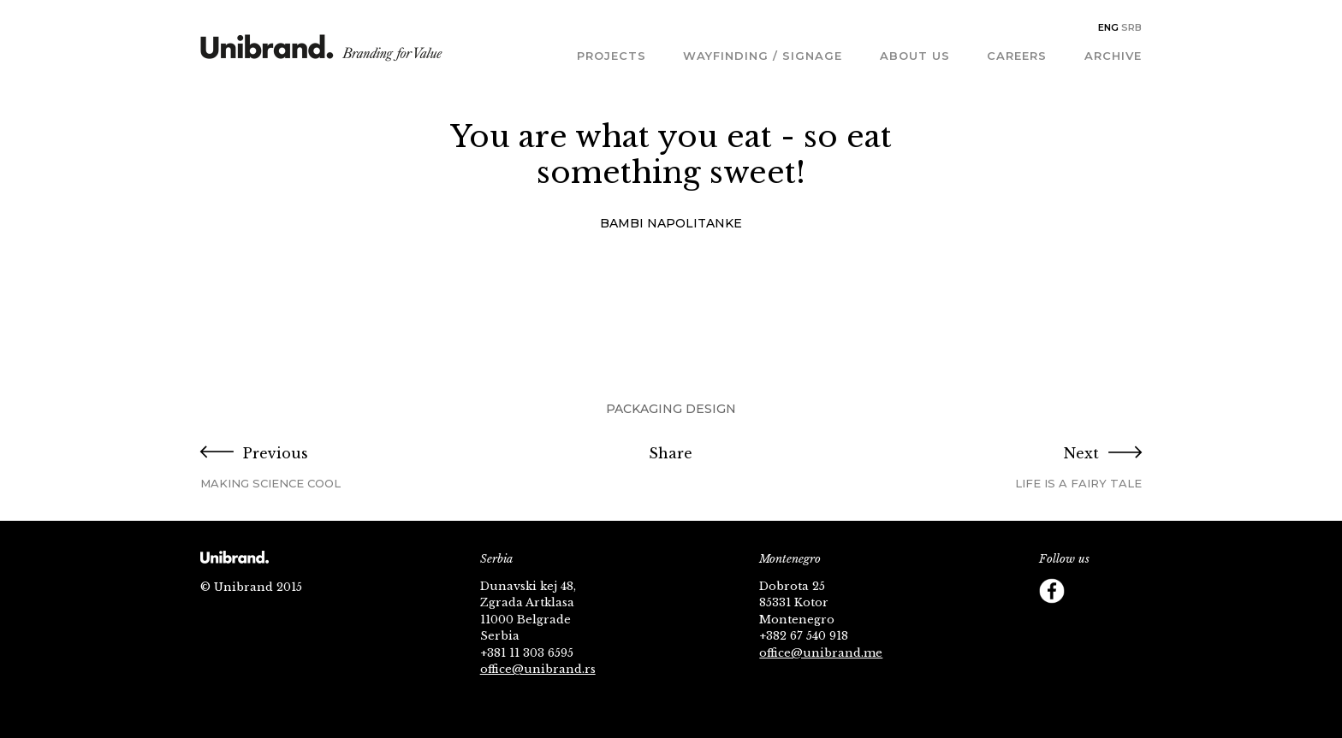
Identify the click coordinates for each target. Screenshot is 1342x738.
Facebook (1052, 591)
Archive (1113, 55)
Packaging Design (671, 408)
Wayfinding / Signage (762, 55)
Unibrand (321, 53)
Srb (1131, 27)
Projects (611, 55)
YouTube (1120, 591)
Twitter (1086, 591)
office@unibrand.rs (538, 669)
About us (915, 55)
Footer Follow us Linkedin (1120, 625)
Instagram (1052, 625)
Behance (1086, 625)
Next (985, 468)
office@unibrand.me (820, 653)
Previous (357, 468)
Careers (1017, 55)
